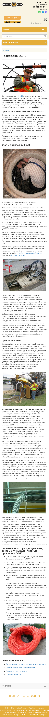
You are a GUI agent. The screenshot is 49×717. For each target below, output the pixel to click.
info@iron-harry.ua (12, 22)
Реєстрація (38, 23)
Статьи (6, 50)
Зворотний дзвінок (12, 18)
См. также (6, 686)
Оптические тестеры (16, 671)
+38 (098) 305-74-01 (39, 7)
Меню (6, 29)
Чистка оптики (13, 674)
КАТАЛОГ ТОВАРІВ (24, 42)
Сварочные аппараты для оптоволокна (26, 664)
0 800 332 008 (42, 2)
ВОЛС (20, 96)
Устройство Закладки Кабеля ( (30, 253)
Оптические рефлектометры (20, 667)
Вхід (32, 23)
